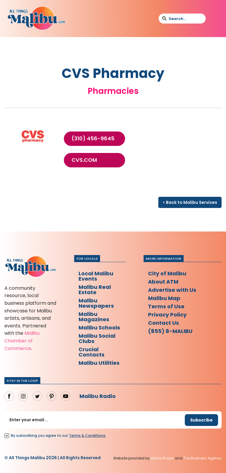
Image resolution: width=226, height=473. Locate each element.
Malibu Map (164, 298)
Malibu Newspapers (96, 303)
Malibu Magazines (94, 316)
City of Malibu (167, 273)
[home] (36, 18)
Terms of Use (166, 306)
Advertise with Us (172, 290)
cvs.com (84, 160)
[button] (214, 18)
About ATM (163, 281)
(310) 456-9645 (93, 138)
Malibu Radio (97, 396)
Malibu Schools (99, 327)
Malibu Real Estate (95, 289)
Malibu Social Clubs (97, 338)
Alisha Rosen (162, 458)
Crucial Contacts (91, 352)
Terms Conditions (87, 435)
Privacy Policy (167, 314)
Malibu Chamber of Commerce (21, 341)
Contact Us (163, 323)
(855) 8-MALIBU (170, 331)
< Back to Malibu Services (190, 202)
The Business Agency (202, 458)
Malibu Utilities (99, 363)
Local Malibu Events (96, 276)
